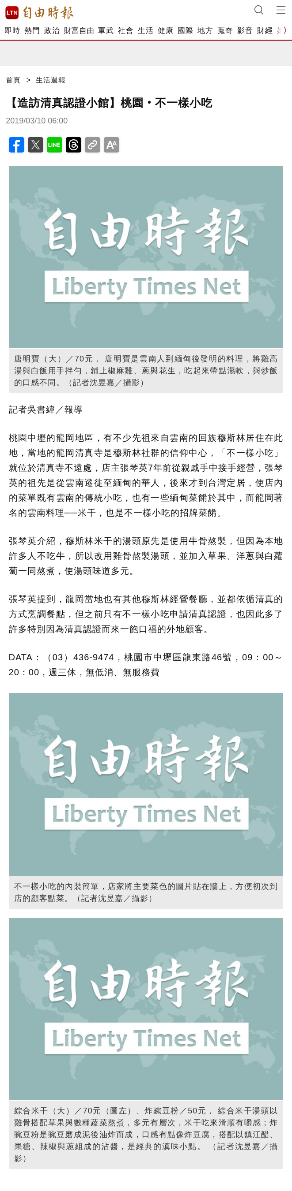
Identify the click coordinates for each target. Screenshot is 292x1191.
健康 (165, 30)
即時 (12, 30)
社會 (125, 30)
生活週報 (51, 80)
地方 (205, 30)
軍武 (106, 30)
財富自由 (79, 30)
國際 (185, 30)
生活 (145, 30)
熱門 (32, 30)
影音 (245, 30)
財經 (265, 30)
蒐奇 (225, 30)
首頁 (13, 80)
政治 (52, 30)
